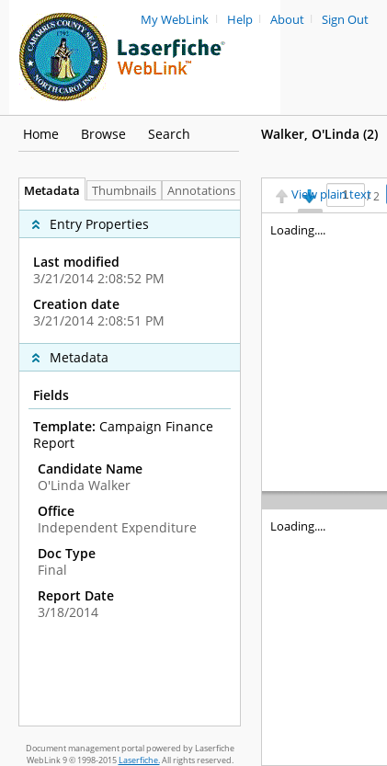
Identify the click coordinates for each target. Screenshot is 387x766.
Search (169, 134)
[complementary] (129, 272)
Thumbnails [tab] (124, 191)
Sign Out (345, 20)
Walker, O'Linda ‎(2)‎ (319, 134)
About (287, 20)
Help (240, 20)
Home (41, 134)
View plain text (331, 195)
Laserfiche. (139, 760)
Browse (103, 134)
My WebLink (175, 20)
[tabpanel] (129, 463)
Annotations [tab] (206, 191)
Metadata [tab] (47, 191)
